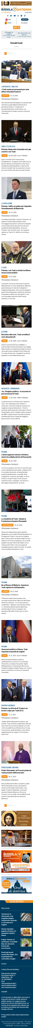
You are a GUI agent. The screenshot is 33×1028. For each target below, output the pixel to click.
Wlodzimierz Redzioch (9, 99)
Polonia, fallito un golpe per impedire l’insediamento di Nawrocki (16, 207)
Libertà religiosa (7, 525)
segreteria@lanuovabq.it (8, 985)
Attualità (5, 96)
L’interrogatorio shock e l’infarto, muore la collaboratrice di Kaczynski (16, 455)
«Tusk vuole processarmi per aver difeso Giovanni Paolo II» (15, 90)
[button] (16, 27)
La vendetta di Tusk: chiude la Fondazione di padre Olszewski (13, 520)
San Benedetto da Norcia (24, 34)
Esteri (4, 155)
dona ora (24, 19)
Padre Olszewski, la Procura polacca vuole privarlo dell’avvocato (16, 771)
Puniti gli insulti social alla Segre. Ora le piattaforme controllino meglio (9, 955)
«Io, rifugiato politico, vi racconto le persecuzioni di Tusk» (16, 392)
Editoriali (5, 591)
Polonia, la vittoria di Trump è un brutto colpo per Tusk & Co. (14, 709)
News (9, 19)
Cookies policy (15, 1015)
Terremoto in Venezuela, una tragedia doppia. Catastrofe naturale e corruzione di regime (9, 919)
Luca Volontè (22, 155)
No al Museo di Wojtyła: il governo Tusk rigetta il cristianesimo (15, 586)
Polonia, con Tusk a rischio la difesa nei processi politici (15, 271)
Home (16, 46)
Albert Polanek (22, 397)
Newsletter (24, 23)
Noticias (9, 23)
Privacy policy (5, 1015)
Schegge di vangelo (9, 33)
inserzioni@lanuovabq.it (8, 987)
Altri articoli (17, 901)
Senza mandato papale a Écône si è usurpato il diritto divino (8, 932)
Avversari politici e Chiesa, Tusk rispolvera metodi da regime (14, 650)
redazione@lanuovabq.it (8, 983)
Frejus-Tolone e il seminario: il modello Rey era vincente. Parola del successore (9, 943)
